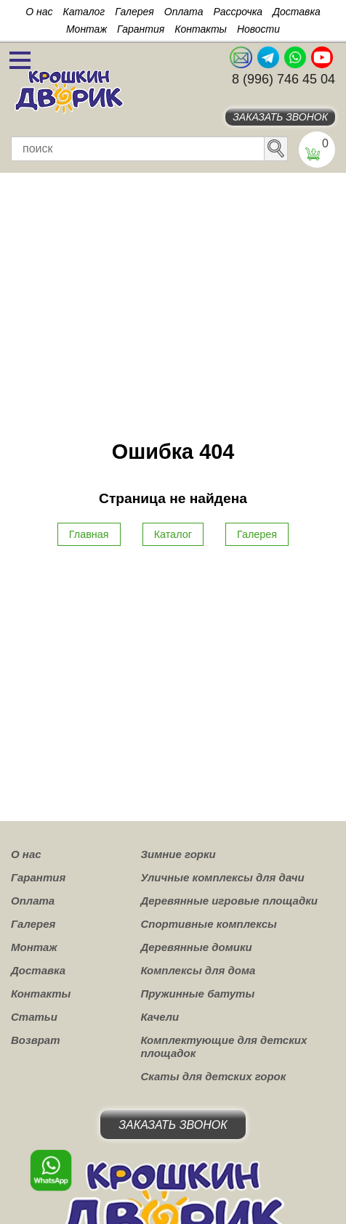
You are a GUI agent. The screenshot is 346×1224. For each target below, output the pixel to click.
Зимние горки (177, 854)
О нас (38, 11)
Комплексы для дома (197, 970)
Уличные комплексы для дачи (222, 877)
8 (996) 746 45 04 (283, 79)
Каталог (84, 11)
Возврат (35, 1040)
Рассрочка (237, 11)
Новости (258, 29)
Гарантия (140, 29)
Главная (89, 534)
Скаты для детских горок (213, 1076)
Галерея (134, 11)
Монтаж (86, 29)
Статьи (34, 1017)
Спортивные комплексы (208, 924)
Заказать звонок (280, 117)
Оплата (184, 11)
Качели (159, 1017)
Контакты (200, 29)
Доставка (297, 11)
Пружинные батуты (197, 993)
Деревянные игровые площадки (229, 900)
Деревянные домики (196, 947)
